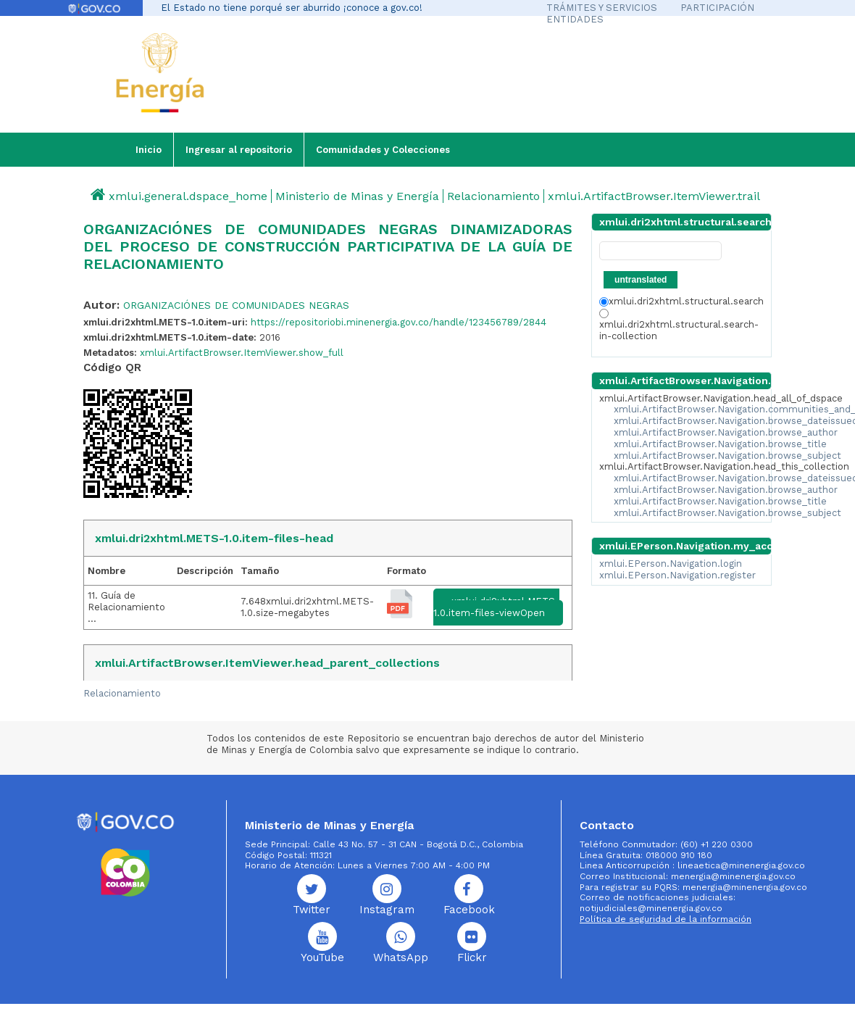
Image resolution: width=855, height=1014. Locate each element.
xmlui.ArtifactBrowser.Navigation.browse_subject (727, 455)
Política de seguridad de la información (665, 919)
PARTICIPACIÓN (717, 7)
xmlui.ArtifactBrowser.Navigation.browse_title (720, 444)
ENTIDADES (575, 19)
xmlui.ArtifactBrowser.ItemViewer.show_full (241, 352)
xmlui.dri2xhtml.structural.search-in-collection (679, 325)
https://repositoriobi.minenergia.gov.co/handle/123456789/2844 (398, 322)
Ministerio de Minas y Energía (357, 196)
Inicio (148, 149)
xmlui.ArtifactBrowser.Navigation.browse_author (726, 432)
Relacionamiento (493, 196)
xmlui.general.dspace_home (188, 196)
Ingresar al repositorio (238, 149)
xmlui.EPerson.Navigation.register (677, 575)
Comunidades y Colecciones (383, 149)
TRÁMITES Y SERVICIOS (601, 7)
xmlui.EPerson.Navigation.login (670, 563)
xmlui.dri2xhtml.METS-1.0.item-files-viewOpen (496, 607)
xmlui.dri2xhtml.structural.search (681, 301)
